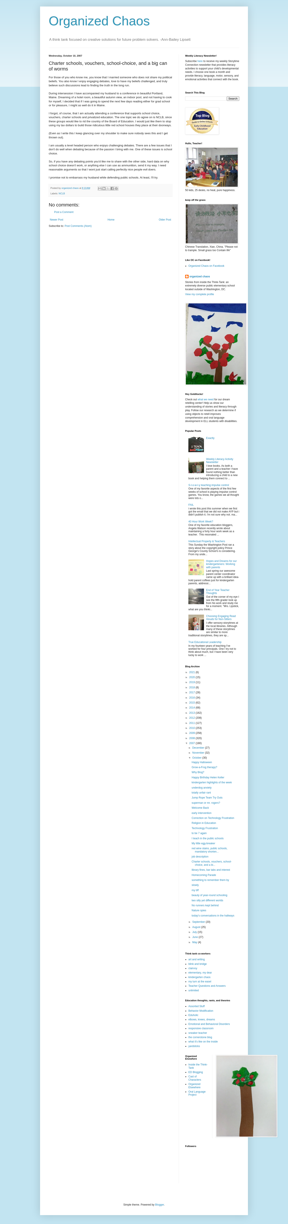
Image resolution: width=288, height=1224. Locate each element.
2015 (192, 702)
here (200, 61)
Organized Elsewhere (194, 1086)
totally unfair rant (201, 792)
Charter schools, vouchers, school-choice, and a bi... (212, 863)
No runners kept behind (205, 905)
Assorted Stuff (196, 1006)
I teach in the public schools (207, 838)
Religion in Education (204, 823)
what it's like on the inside (203, 1041)
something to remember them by (210, 880)
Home (111, 219)
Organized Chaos (99, 21)
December (198, 747)
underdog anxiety (202, 787)
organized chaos (199, 276)
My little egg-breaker (203, 843)
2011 (192, 723)
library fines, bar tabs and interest (211, 869)
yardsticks (194, 1046)
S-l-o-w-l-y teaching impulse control (208, 485)
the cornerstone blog (200, 1037)
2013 (192, 712)
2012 (192, 717)
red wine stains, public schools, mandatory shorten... (209, 850)
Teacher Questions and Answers (207, 985)
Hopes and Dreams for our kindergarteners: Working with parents (221, 564)
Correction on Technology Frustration (213, 818)
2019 (192, 682)
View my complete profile (199, 294)
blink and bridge (197, 963)
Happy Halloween (202, 762)
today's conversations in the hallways (213, 915)
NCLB (62, 193)
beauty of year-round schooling (209, 895)
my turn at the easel (199, 981)
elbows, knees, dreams (201, 1019)
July (195, 932)
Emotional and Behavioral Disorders (209, 1024)
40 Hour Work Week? (200, 521)
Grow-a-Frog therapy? (204, 767)
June (195, 937)
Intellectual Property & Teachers (206, 541)
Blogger (159, 1204)
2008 (192, 738)
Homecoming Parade (204, 875)
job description (200, 856)
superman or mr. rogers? (206, 802)
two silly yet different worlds (207, 900)
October (197, 757)
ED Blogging (195, 1072)
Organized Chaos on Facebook (206, 265)
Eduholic (193, 1015)
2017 (192, 692)
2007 (192, 743)
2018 (192, 687)
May (195, 942)
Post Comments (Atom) (78, 225)
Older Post (165, 219)
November (198, 752)
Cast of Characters (194, 1078)
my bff (195, 890)
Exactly (210, 438)
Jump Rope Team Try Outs (207, 797)
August (196, 927)
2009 (192, 733)
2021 (192, 672)
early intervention (201, 813)
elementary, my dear (200, 972)
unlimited (193, 990)
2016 (192, 697)
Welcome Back (200, 807)
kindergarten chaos (199, 977)
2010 (192, 728)
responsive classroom (201, 1028)
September (199, 921)
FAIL (191, 504)
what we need (205, 399)
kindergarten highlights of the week (212, 782)
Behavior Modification (200, 1010)
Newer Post (56, 219)
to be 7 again (199, 833)
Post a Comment (63, 212)
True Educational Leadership (205, 642)
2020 (192, 677)
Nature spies (199, 910)
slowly (195, 885)
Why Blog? (198, 772)
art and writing (196, 959)
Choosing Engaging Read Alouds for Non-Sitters (221, 618)
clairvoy (192, 968)
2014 (192, 707)
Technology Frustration (205, 828)
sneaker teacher (197, 1032)
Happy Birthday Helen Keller (208, 777)
